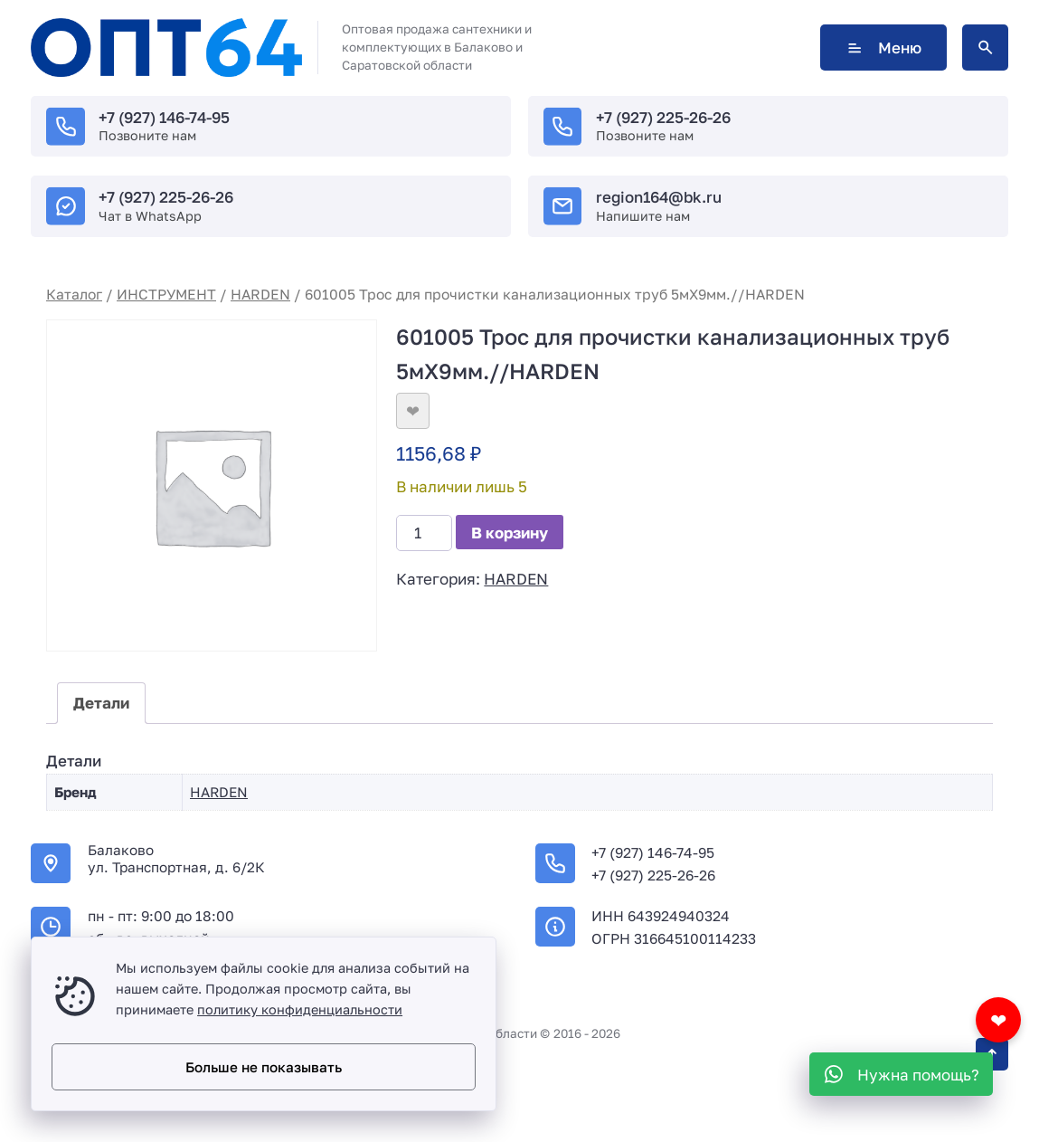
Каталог (74, 294)
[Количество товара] (424, 532)
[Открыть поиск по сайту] (985, 47)
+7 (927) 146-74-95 (164, 117)
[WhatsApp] (901, 1074)
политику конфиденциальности (299, 1009)
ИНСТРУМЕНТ (166, 294)
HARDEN (260, 294)
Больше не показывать (263, 1067)
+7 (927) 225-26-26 (663, 117)
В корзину (509, 532)
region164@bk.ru (659, 196)
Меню (883, 47)
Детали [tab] (101, 702)
